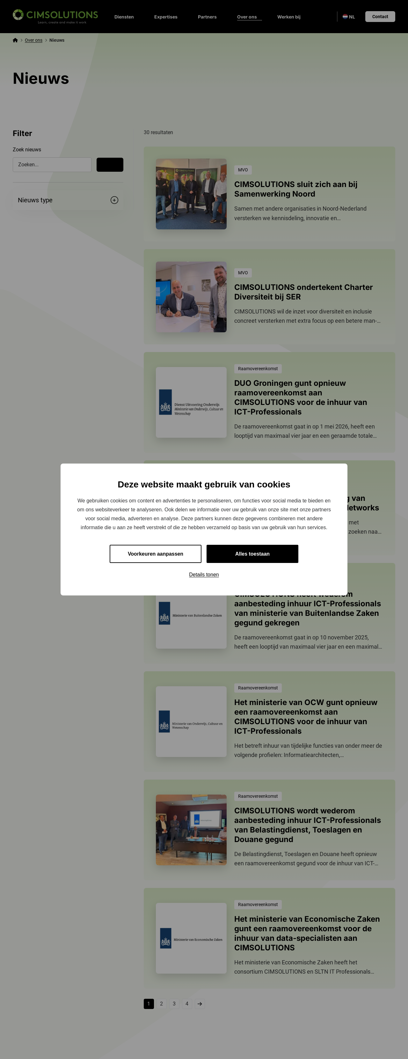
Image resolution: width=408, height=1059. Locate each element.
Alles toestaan (252, 554)
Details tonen (204, 575)
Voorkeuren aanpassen (156, 554)
